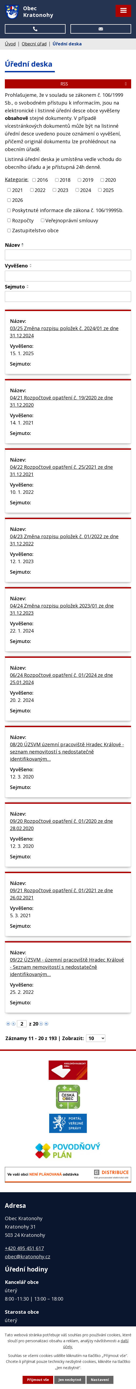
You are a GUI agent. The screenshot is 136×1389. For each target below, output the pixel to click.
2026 (17, 200)
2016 (42, 180)
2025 (108, 190)
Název (12, 245)
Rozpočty (23, 220)
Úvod (10, 44)
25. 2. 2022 (22, 992)
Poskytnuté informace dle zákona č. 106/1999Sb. (67, 210)
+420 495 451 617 (24, 1248)
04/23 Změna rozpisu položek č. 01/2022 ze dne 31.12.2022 (64, 540)
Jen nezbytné (70, 1379)
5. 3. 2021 (20, 915)
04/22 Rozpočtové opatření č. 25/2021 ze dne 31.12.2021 (61, 470)
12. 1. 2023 (22, 561)
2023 (63, 190)
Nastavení (100, 1379)
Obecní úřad (34, 44)
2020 (110, 180)
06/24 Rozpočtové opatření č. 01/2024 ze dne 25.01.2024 (61, 678)
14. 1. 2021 (22, 422)
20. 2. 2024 (22, 700)
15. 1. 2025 (22, 353)
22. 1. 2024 (22, 630)
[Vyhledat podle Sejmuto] (68, 296)
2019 (88, 180)
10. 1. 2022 (22, 492)
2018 (65, 180)
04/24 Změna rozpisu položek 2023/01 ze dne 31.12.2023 (62, 609)
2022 (40, 190)
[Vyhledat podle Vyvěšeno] (68, 276)
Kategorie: (16, 179)
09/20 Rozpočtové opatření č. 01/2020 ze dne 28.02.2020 (61, 824)
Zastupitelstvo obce (35, 230)
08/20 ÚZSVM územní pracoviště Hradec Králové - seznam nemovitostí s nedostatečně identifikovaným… (67, 751)
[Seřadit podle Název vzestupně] (23, 244)
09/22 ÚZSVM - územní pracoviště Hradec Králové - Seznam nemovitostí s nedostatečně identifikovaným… (67, 966)
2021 (17, 190)
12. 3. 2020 (22, 776)
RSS (94, 84)
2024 (85, 190)
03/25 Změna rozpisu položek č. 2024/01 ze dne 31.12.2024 (64, 332)
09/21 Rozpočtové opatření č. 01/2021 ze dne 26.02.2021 (61, 894)
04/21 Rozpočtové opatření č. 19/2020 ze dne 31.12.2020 (61, 401)
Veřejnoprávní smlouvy (71, 220)
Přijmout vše (38, 1379)
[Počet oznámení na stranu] (95, 1038)
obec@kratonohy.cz (27, 1256)
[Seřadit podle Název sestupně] (23, 246)
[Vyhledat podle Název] (68, 254)
